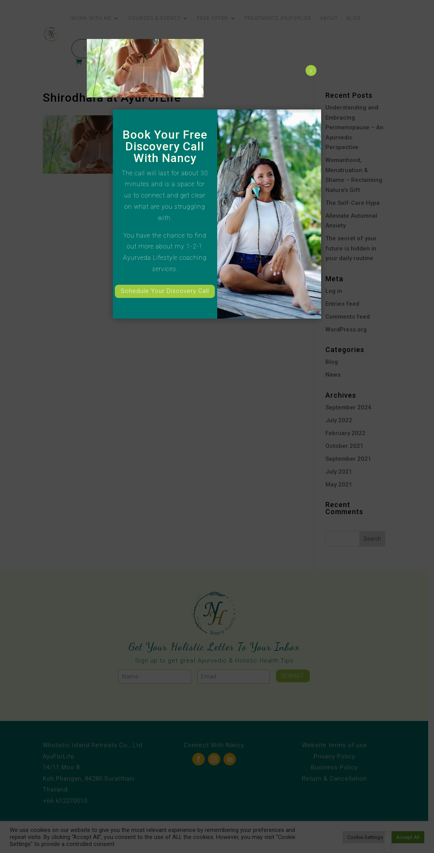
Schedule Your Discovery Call (165, 290)
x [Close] (311, 70)
